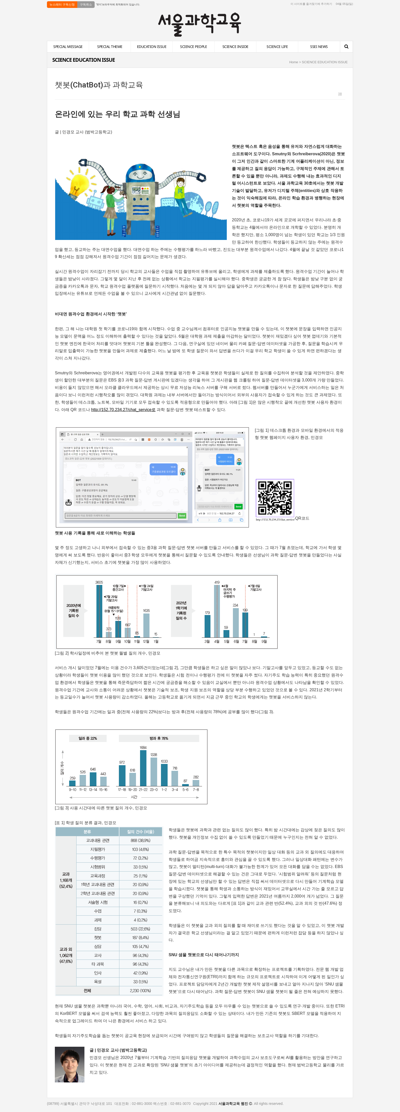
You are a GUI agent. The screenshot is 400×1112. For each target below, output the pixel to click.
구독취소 (86, 4)
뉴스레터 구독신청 (62, 4)
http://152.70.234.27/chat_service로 (123, 409)
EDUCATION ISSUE (152, 46)
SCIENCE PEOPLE (193, 46)
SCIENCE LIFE (277, 46)
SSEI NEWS (319, 46)
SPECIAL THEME (109, 46)
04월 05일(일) (344, 3)
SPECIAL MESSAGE (68, 46)
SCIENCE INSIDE (235, 46)
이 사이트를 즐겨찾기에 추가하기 (311, 3)
